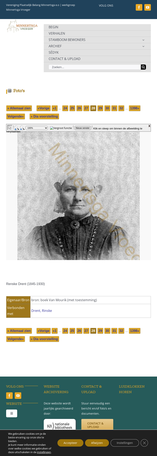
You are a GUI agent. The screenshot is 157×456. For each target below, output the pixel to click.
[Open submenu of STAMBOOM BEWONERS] (143, 40)
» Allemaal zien (19, 108)
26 (79, 108)
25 (72, 108)
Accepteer (70, 443)
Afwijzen (97, 443)
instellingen (44, 452)
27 (86, 108)
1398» (134, 108)
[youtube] (147, 7)
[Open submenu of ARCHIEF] (143, 46)
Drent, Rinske (41, 310)
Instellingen (125, 443)
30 (107, 108)
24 (65, 108)
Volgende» (15, 116)
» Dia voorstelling (44, 116)
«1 (54, 108)
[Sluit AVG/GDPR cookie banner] (144, 443)
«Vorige (43, 108)
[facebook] (139, 7)
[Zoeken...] (95, 67)
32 (121, 108)
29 (100, 108)
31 (114, 108)
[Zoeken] (143, 67)
